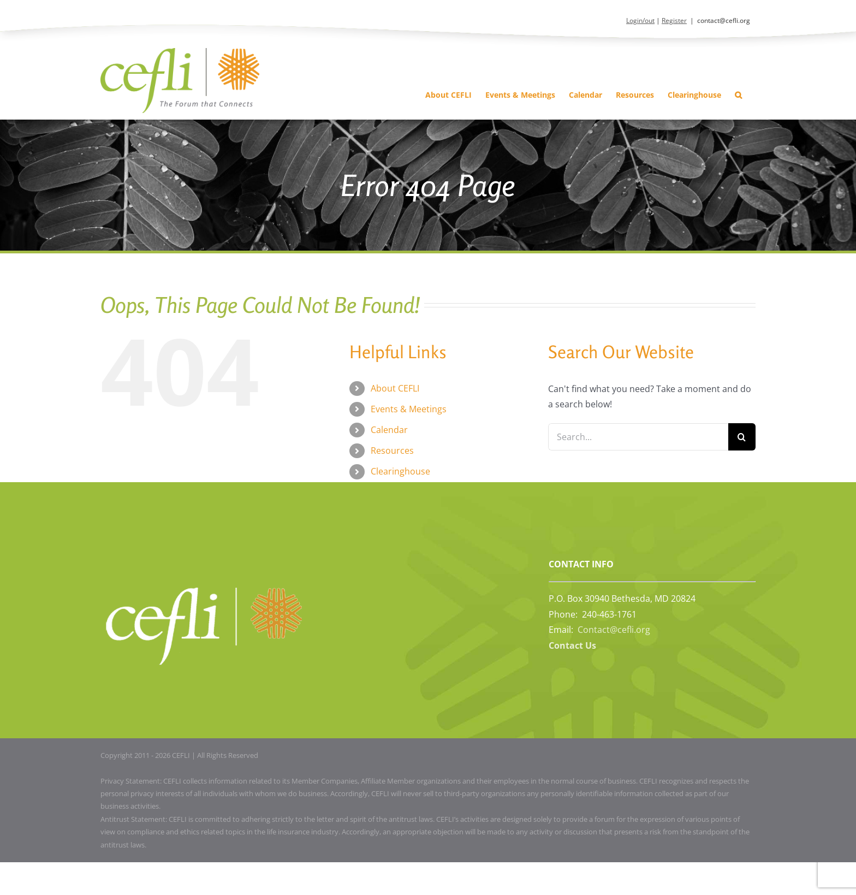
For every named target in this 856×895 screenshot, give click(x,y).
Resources (392, 450)
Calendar (389, 430)
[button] (738, 95)
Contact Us (572, 645)
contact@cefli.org (723, 20)
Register (674, 20)
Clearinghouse (400, 471)
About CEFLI (395, 388)
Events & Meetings (409, 409)
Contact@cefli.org (614, 630)
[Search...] (638, 437)
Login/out (640, 20)
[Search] (742, 437)
